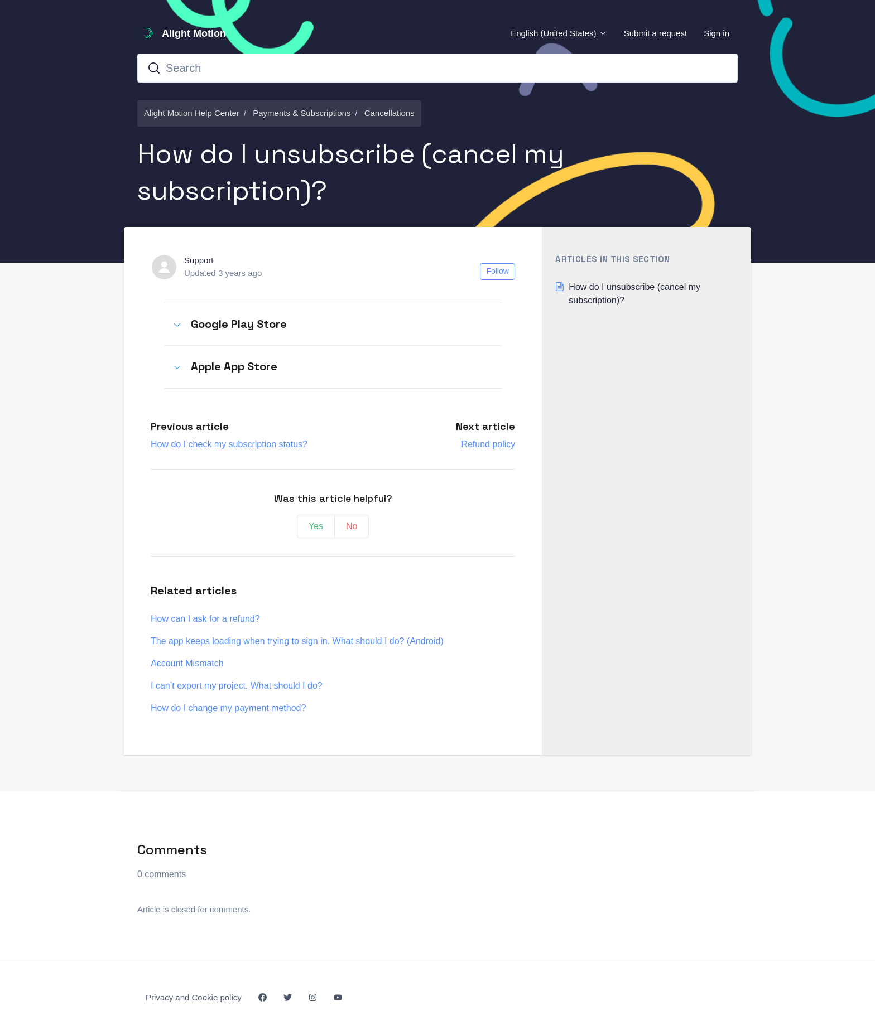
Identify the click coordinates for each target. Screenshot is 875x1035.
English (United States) (559, 33)
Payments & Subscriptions (301, 113)
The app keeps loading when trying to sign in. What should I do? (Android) (297, 641)
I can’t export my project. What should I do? (237, 685)
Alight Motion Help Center (191, 113)
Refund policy (488, 444)
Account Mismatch (187, 663)
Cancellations (389, 113)
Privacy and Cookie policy (194, 997)
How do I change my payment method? (228, 708)
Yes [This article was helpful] (316, 526)
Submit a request (655, 33)
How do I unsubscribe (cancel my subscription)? (634, 293)
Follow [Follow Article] (497, 271)
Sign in (716, 33)
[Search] (437, 68)
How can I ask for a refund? (205, 618)
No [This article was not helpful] (351, 526)
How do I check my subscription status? (229, 444)
